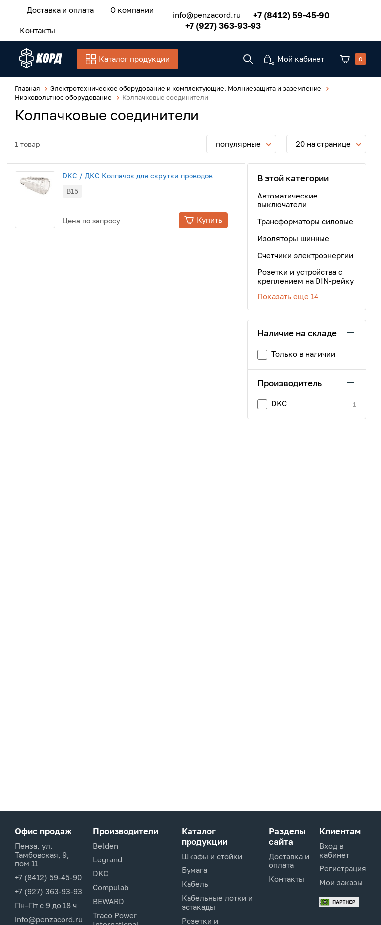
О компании (125, 9)
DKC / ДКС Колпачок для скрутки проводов (147, 176)
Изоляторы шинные (293, 239)
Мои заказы (341, 882)
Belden (105, 845)
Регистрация (342, 868)
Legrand (107, 859)
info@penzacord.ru (201, 13)
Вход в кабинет (334, 850)
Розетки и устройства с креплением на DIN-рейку (305, 277)
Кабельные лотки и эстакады (217, 902)
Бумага (194, 869)
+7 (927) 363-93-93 (217, 24)
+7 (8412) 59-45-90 (285, 13)
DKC (100, 873)
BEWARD (108, 901)
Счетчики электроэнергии (305, 256)
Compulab (110, 887)
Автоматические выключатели (287, 201)
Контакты (35, 28)
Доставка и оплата (57, 9)
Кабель (195, 883)
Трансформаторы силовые (305, 222)
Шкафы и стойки (212, 856)
